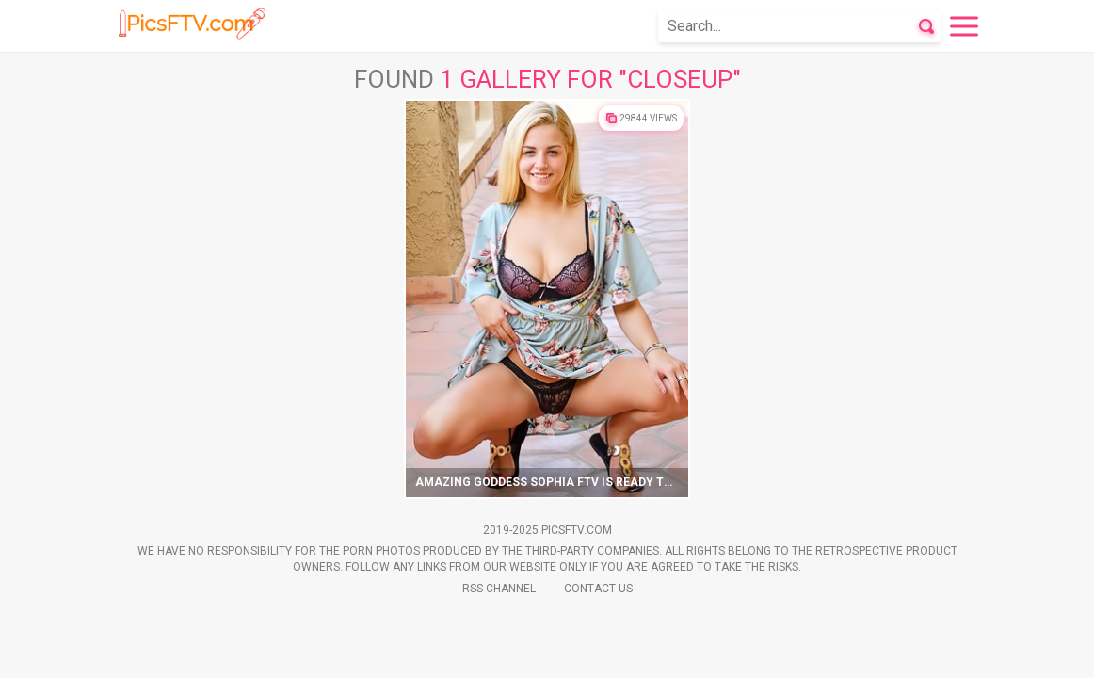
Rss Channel (499, 588)
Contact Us (598, 588)
